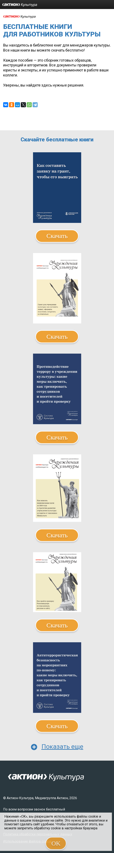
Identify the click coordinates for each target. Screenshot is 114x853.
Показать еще (62, 746)
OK (55, 843)
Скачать (57, 235)
